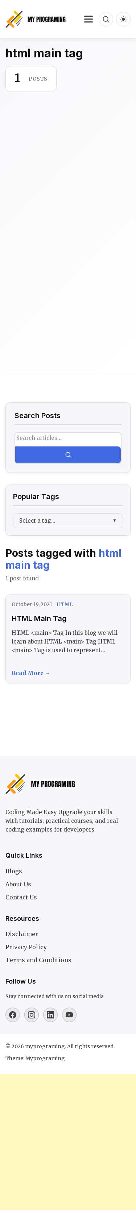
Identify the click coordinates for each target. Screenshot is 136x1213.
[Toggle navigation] (88, 19)
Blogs (13, 871)
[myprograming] (35, 19)
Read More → (31, 673)
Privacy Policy (26, 947)
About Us (18, 884)
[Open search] (106, 19)
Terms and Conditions (38, 960)
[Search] (68, 454)
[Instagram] (31, 1015)
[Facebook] (12, 1015)
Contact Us (21, 897)
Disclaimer (21, 934)
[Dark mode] (123, 19)
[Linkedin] (50, 1015)
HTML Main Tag (39, 618)
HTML (65, 604)
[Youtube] (69, 1015)
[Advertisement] (68, 284)
